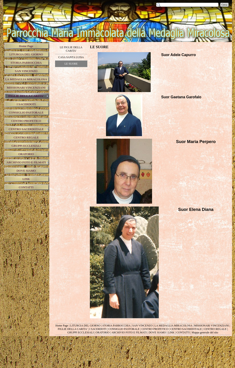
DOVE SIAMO (157, 332)
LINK (171, 332)
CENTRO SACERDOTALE (186, 329)
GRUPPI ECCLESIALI (80, 332)
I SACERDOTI (97, 329)
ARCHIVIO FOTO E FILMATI (129, 332)
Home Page (62, 325)
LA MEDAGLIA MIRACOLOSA (173, 325)
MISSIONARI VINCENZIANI (211, 325)
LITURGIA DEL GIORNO (85, 325)
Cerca (224, 4)
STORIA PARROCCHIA (116, 325)
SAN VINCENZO (142, 325)
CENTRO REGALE (215, 329)
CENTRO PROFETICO (155, 329)
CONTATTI (183, 332)
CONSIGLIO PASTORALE (124, 329)
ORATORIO (102, 332)
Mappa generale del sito (205, 332)
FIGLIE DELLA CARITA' (73, 329)
